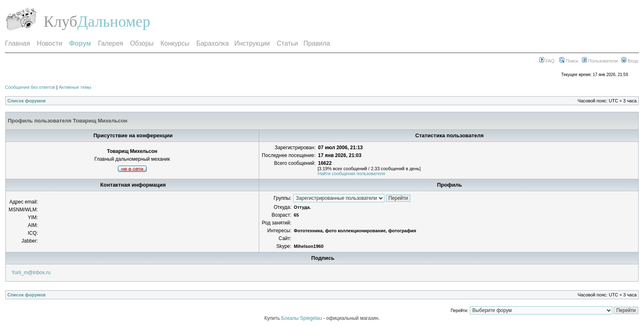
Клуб (60, 21)
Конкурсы (175, 43)
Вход (629, 60)
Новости (49, 43)
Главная (17, 43)
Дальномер (113, 21)
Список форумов (26, 100)
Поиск (568, 60)
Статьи (287, 43)
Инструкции (251, 43)
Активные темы (75, 87)
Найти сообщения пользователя (351, 173)
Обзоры (142, 43)
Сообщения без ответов (30, 87)
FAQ (546, 60)
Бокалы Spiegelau (302, 318)
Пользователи (600, 60)
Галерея (110, 43)
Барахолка (212, 43)
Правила (317, 43)
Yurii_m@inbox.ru (31, 272)
